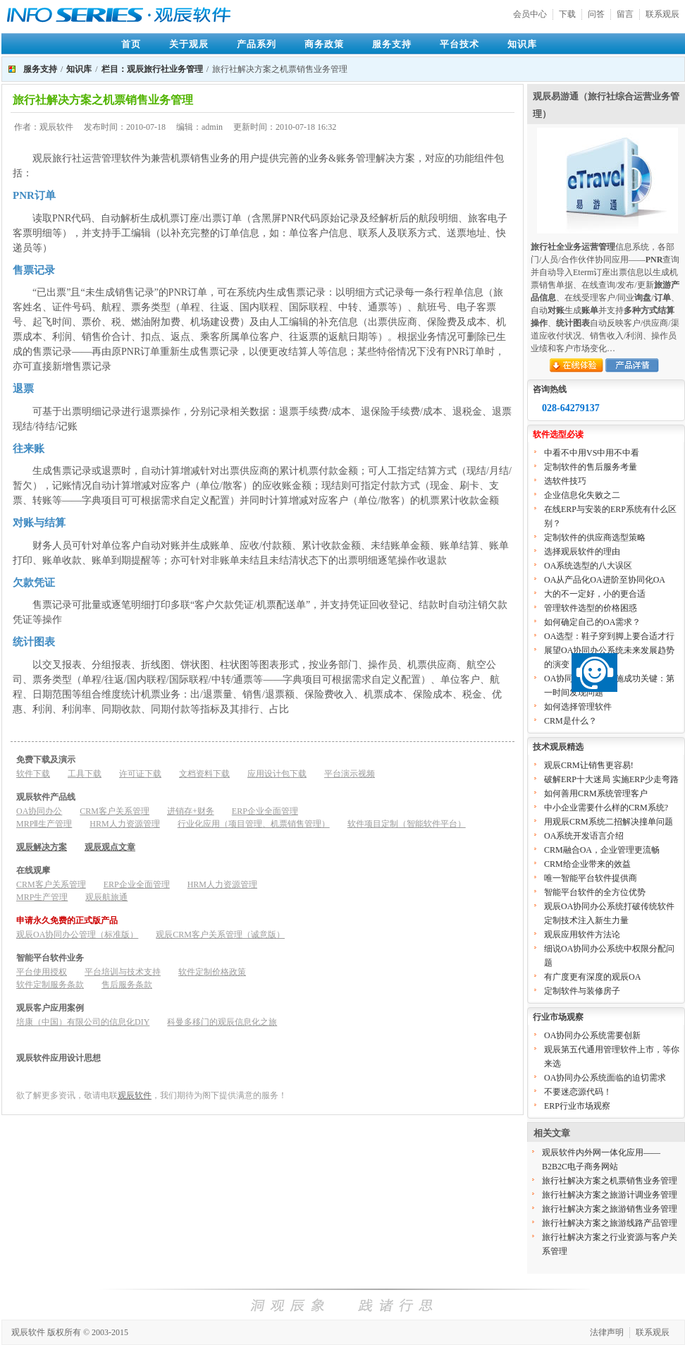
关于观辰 (189, 44)
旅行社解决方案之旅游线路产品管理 (609, 1223)
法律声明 (607, 1332)
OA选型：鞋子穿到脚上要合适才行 (609, 636)
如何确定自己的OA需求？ (592, 622)
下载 (567, 14)
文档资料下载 (204, 774)
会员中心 (530, 14)
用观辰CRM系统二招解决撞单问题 (608, 822)
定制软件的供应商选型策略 (595, 537)
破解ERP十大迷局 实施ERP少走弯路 (611, 779)
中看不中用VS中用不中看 (591, 453)
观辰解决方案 (41, 847)
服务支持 (392, 44)
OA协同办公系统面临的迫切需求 (605, 1078)
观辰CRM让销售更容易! (589, 765)
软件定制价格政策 (212, 972)
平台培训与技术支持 (123, 972)
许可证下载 (140, 774)
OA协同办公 (39, 811)
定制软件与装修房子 (582, 991)
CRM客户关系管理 (114, 811)
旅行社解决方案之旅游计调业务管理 (609, 1195)
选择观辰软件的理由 (582, 551)
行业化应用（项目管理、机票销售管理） (254, 824)
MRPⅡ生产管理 (44, 824)
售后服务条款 (126, 985)
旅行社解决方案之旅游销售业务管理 (609, 1209)
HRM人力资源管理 (124, 824)
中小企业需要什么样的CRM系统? (606, 808)
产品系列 (256, 44)
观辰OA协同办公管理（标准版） (77, 934)
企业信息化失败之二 (582, 495)
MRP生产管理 (42, 897)
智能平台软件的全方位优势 (595, 892)
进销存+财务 (190, 811)
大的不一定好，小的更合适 (595, 594)
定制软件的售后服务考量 (590, 467)
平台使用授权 (41, 972)
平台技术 (459, 44)
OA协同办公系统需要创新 (592, 1035)
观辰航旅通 (106, 897)
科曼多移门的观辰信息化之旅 (222, 1022)
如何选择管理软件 (578, 707)
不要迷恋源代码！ (578, 1092)
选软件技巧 (565, 481)
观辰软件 (135, 1095)
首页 (131, 44)
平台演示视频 (349, 774)
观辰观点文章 (110, 847)
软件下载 (33, 774)
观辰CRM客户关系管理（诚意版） (220, 934)
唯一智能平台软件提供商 (590, 878)
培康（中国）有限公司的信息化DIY (82, 1022)
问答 (596, 14)
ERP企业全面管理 (265, 811)
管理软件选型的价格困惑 (590, 608)
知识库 (522, 44)
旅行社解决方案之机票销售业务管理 (609, 1181)
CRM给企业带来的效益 (587, 864)
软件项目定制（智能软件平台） (406, 824)
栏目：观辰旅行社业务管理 (152, 69)
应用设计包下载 (277, 774)
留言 (625, 14)
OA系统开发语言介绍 (584, 836)
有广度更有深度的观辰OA (592, 977)
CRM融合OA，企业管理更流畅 (602, 850)
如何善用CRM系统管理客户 (596, 793)
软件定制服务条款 (50, 985)
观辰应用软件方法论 (582, 934)
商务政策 (324, 44)
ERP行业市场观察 (577, 1106)
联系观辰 (662, 14)
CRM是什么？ (570, 721)
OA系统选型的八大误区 (588, 566)
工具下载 (84, 774)
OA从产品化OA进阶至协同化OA (604, 580)
